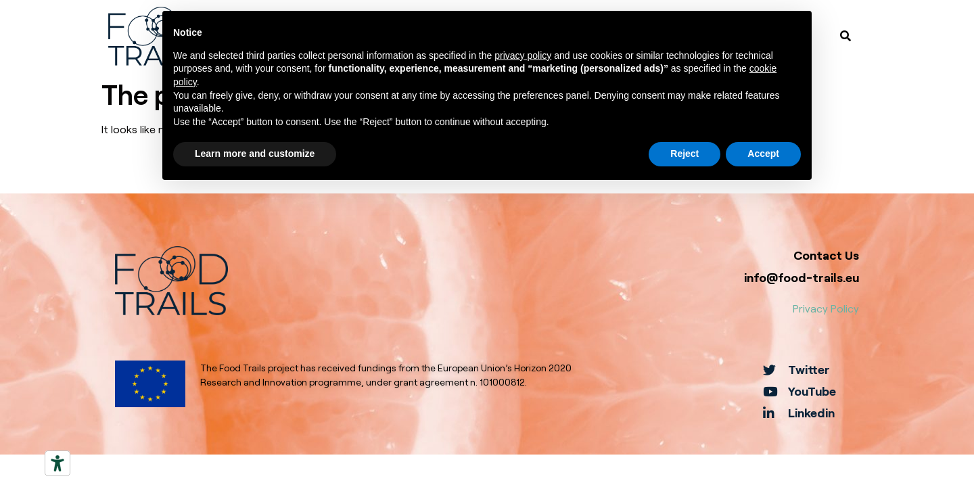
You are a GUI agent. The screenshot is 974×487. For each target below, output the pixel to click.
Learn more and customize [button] (255, 153)
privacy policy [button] (522, 55)
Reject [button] (684, 153)
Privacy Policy (826, 308)
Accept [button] (763, 153)
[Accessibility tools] (57, 463)
